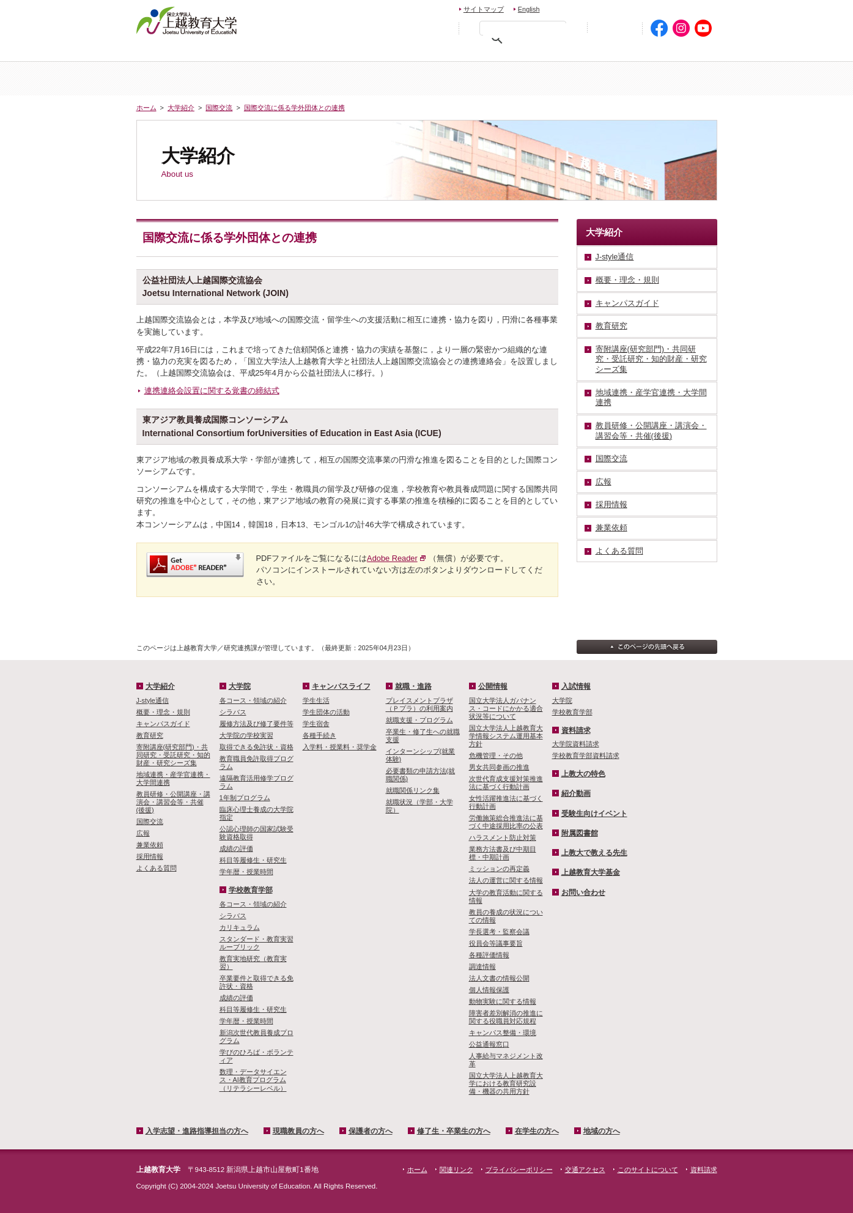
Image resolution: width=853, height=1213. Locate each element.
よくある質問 (156, 868)
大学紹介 (282, 78)
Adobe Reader (392, 558)
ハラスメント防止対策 (502, 837)
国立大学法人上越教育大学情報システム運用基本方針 (506, 735)
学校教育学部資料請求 (585, 755)
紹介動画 (576, 793)
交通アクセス (688, 7)
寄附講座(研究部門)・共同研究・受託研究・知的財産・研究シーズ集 (173, 754)
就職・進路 (413, 686)
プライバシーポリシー (519, 1169)
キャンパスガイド (163, 723)
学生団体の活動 (326, 712)
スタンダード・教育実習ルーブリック (257, 943)
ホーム (185, 78)
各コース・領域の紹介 (253, 700)
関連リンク (456, 1169)
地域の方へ (679, 52)
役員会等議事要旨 (496, 943)
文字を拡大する (440, 27)
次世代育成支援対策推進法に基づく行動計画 (506, 782)
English (529, 9)
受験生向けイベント (594, 813)
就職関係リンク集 (413, 790)
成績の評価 (236, 848)
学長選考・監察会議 (499, 931)
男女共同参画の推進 (499, 767)
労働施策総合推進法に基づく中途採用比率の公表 (506, 821)
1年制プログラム (245, 797)
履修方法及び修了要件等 (257, 723)
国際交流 (218, 107)
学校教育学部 (571, 78)
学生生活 (316, 700)
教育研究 (149, 735)
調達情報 (482, 966)
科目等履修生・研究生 (253, 860)
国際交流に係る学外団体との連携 (294, 107)
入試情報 (378, 78)
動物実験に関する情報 (502, 1001)
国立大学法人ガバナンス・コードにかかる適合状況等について (506, 708)
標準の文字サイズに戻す (414, 27)
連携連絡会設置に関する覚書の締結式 (211, 390)
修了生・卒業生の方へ (453, 1131)
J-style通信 (152, 700)
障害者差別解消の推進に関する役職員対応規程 (506, 1017)
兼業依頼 (149, 844)
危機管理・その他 (496, 755)
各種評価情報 (489, 955)
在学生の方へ (599, 52)
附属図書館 (579, 833)
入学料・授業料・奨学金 (340, 747)
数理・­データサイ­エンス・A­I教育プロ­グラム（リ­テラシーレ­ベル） (253, 1079)
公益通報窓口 (489, 1044)
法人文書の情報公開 (499, 978)
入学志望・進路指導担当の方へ (197, 1131)
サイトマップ (483, 9)
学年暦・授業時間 (246, 871)
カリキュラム (240, 927)
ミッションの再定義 (499, 868)
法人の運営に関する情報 (506, 880)
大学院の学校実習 (246, 735)
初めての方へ (614, 28)
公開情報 (493, 686)
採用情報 (149, 856)
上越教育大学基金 (590, 872)
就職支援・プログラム (419, 720)
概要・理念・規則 (163, 712)
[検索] (526, 30)
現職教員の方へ (319, 52)
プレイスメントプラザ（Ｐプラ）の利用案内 (419, 704)
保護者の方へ (406, 52)
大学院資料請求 (575, 743)
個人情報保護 (489, 989)
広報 (143, 833)
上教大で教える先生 (594, 852)
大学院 (475, 78)
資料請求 (631, 7)
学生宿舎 (316, 723)
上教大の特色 (583, 773)
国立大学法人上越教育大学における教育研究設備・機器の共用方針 (506, 1083)
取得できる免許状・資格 (257, 747)
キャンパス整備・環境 (502, 1032)
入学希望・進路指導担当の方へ (205, 52)
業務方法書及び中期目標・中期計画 (502, 853)
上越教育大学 (186, 20)
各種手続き (319, 735)
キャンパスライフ (668, 78)
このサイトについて (648, 1169)
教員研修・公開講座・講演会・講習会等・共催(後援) (173, 802)
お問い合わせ (577, 7)
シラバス (233, 712)
